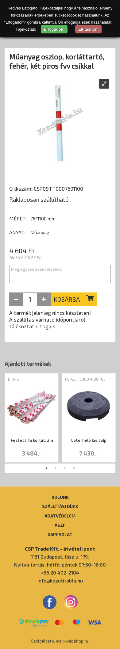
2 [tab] (55, 468)
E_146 (13, 379)
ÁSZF (60, 525)
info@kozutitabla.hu (60, 580)
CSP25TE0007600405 (85, 379)
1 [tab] (46, 468)
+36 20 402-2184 (60, 572)
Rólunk (60, 497)
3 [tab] (65, 468)
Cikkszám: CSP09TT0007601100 (46, 188)
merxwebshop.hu (72, 640)
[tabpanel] (31, 418)
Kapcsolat (60, 534)
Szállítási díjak (60, 506)
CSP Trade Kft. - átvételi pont (60, 549)
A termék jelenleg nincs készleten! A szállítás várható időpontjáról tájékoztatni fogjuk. (50, 319)
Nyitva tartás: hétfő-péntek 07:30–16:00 (60, 564)
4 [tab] (74, 468)
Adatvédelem (60, 515)
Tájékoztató (26, 29)
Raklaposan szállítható (39, 199)
